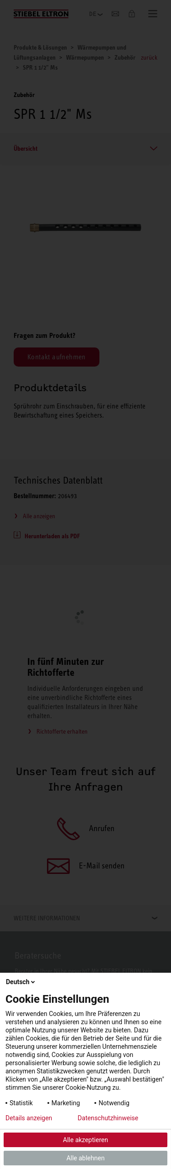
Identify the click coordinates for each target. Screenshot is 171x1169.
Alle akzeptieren (85, 1139)
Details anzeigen (28, 1118)
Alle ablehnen (86, 1158)
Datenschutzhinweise (108, 1118)
